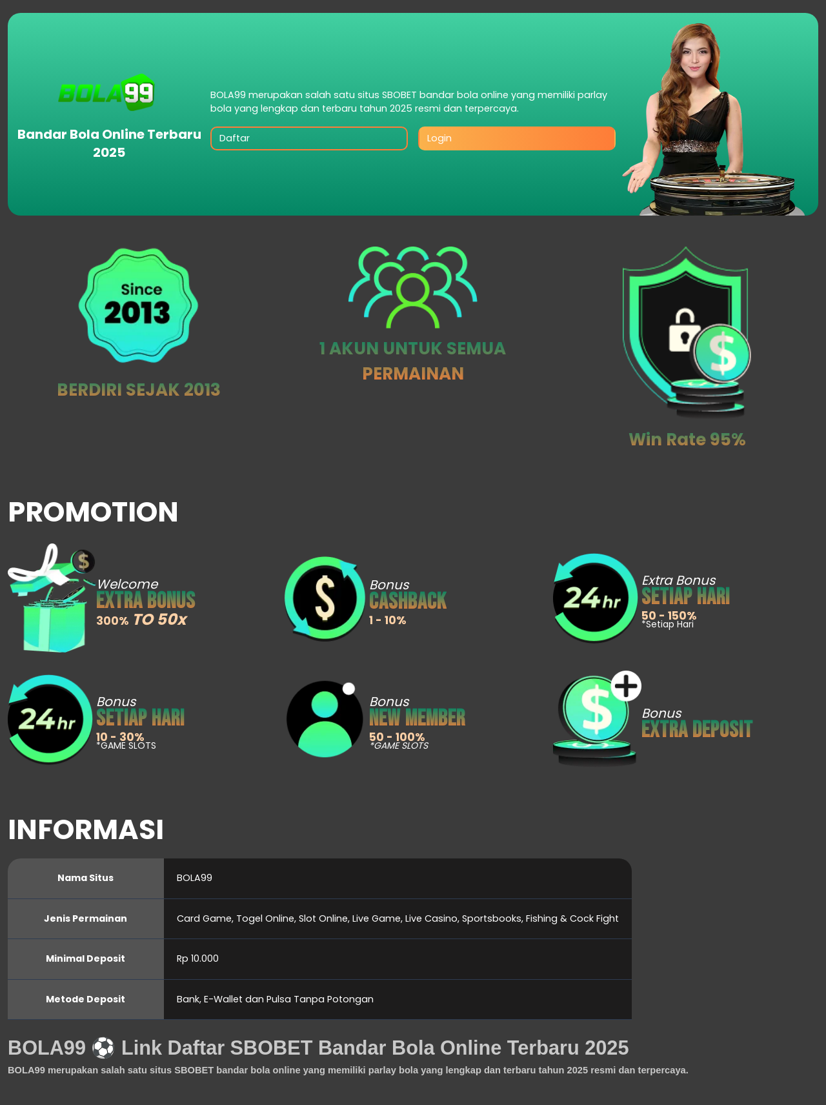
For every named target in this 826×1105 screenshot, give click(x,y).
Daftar (234, 138)
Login (439, 138)
